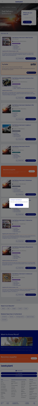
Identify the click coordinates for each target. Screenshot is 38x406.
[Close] (27, 199)
